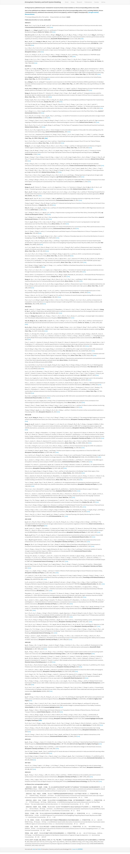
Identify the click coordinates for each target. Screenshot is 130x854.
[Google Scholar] (93, 12)
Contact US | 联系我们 (77, 849)
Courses (96, 2)
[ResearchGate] (29, 14)
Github (39, 849)
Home (66, 2)
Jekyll (33, 849)
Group (72, 2)
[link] (51, 27)
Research (79, 2)
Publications (88, 2)
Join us (103, 2)
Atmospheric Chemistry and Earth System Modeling (43, 2)
